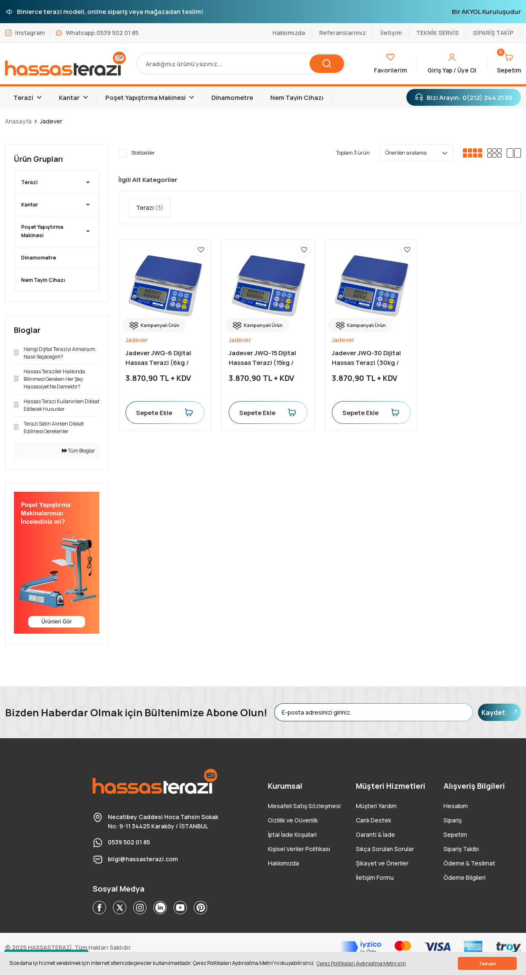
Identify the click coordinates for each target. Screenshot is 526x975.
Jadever (51, 121)
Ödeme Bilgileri (464, 877)
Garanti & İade (375, 834)
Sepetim (455, 834)
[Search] (240, 64)
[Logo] (65, 63)
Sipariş (452, 820)
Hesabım (455, 806)
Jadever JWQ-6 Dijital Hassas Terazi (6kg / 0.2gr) (158, 357)
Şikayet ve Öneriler (382, 863)
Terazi (29, 182)
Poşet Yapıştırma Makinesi (42, 231)
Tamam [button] (487, 963)
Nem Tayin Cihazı (43, 280)
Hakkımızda (283, 863)
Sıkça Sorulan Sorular (385, 849)
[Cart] (509, 63)
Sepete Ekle (165, 412)
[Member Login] (451, 63)
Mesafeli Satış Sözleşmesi (304, 806)
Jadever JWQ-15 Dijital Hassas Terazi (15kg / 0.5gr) (262, 357)
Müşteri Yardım (376, 806)
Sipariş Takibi (461, 849)
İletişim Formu (375, 877)
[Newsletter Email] (374, 712)
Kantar (29, 204)
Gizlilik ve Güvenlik (293, 820)
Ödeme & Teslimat (469, 863)
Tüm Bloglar (78, 450)
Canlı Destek (373, 820)
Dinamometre (38, 257)
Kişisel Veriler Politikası (299, 849)
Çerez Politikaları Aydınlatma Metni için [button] (361, 963)
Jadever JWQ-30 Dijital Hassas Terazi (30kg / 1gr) (366, 357)
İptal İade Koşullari (292, 834)
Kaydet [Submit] (499, 712)
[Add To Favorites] (201, 250)
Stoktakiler (143, 152)
